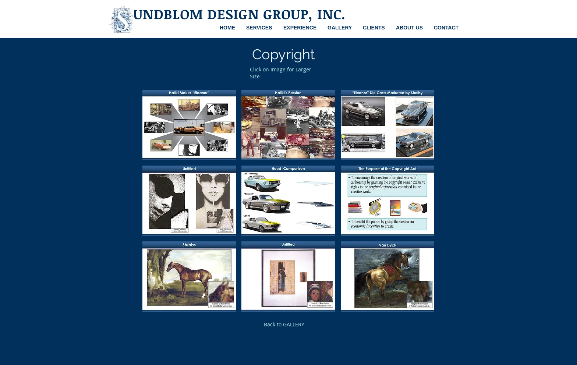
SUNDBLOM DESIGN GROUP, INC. (235, 13)
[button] (189, 125)
